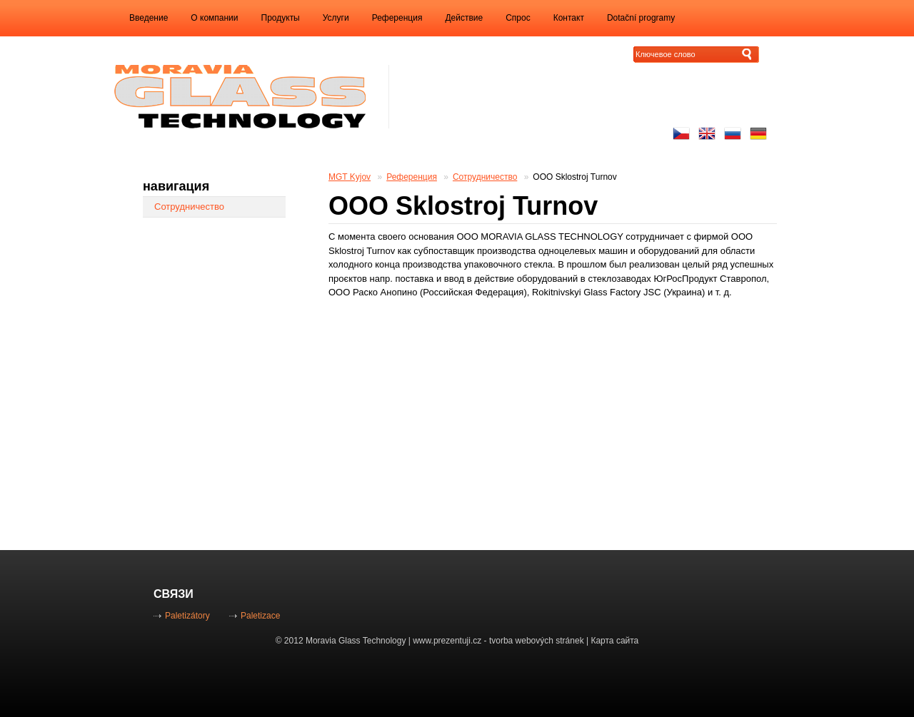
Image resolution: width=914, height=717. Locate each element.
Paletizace (260, 616)
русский (732, 133)
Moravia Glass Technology (356, 641)
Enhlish (706, 133)
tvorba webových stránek (536, 641)
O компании (214, 18)
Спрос (518, 18)
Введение (148, 18)
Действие (464, 18)
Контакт (568, 18)
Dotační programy (641, 18)
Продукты (280, 18)
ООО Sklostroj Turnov (574, 177)
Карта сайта (614, 641)
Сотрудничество (485, 177)
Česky (681, 133)
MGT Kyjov (349, 177)
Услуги (336, 18)
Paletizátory (187, 616)
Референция (397, 18)
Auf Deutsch (758, 133)
